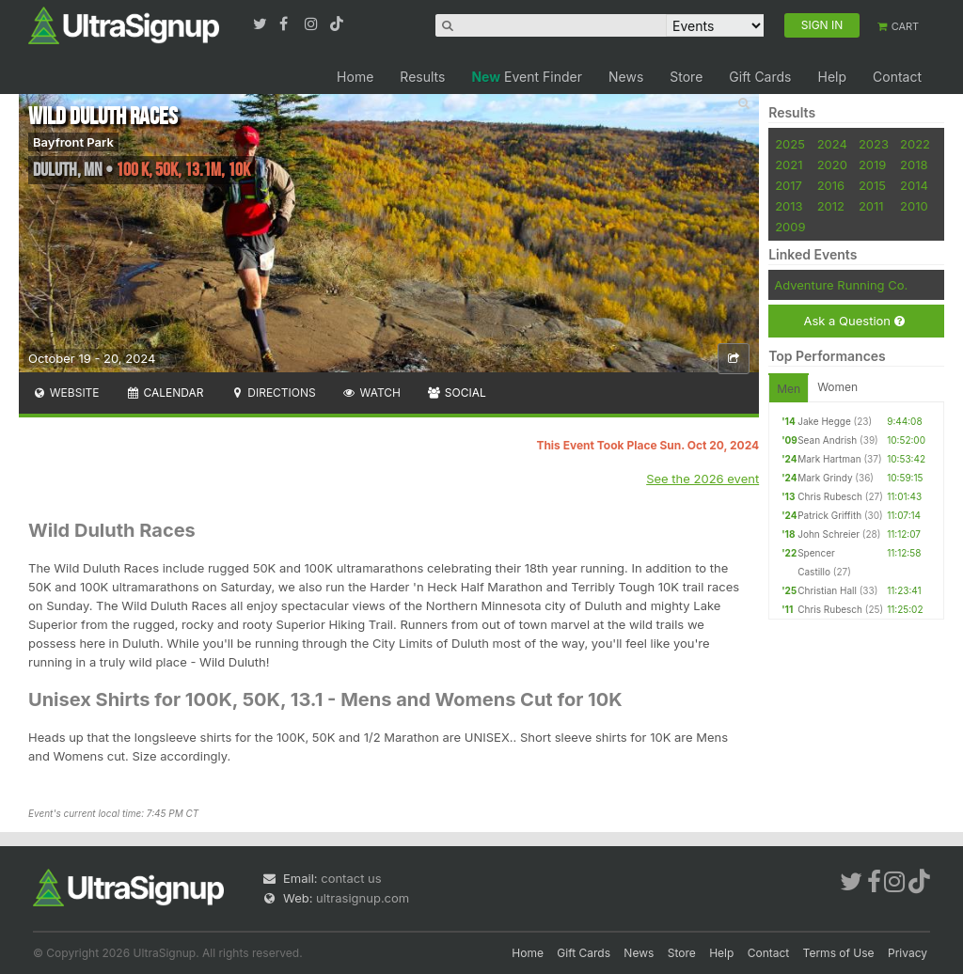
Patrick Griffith (829, 515)
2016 (831, 185)
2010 (914, 205)
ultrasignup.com (362, 897)
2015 (872, 185)
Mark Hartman (828, 458)
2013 (788, 205)
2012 (831, 205)
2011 (871, 205)
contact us (351, 878)
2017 (788, 185)
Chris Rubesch (829, 496)
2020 (832, 164)
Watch (371, 392)
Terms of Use (839, 953)
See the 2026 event (702, 478)
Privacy (907, 953)
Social (456, 392)
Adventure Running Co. (841, 284)
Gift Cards (760, 77)
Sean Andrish (827, 440)
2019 (872, 164)
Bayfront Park (73, 141)
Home (355, 77)
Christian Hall (827, 590)
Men (788, 389)
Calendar (165, 392)
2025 (790, 143)
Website (66, 392)
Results (422, 77)
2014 (914, 185)
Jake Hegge (824, 421)
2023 (874, 143)
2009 (790, 226)
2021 (788, 164)
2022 (915, 143)
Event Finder (526, 77)
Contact (897, 77)
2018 (913, 164)
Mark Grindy (824, 477)
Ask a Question (853, 321)
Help (831, 77)
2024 (832, 143)
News (625, 77)
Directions (272, 392)
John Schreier (828, 534)
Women (837, 387)
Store (686, 77)
